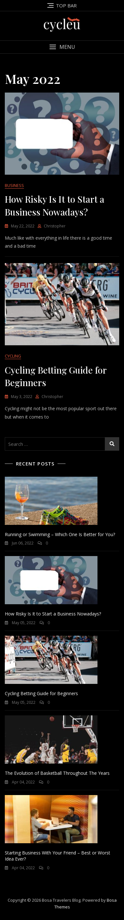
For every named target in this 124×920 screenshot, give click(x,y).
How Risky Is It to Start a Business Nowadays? (53, 614)
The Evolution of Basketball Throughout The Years (57, 773)
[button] (62, 47)
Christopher (55, 226)
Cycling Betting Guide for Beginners (41, 693)
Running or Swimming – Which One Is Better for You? (60, 534)
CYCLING (13, 356)
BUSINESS (14, 185)
